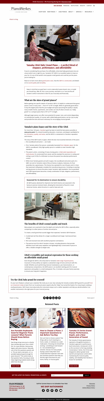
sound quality (32, 83)
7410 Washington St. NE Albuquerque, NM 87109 (17, 387)
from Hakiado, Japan (67, 145)
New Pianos (52, 12)
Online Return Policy (88, 388)
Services (79, 12)
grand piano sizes (47, 81)
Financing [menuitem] (66, 5)
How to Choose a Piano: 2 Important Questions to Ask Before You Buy (51, 332)
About (71, 12)
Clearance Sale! (66, 2)
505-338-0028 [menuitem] (58, 5)
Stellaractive (66, 399)
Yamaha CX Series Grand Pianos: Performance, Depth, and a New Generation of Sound (80, 333)
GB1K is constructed (65, 81)
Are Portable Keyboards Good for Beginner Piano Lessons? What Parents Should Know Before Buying (22, 334)
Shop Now (42, 12)
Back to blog (14, 19)
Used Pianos (63, 12)
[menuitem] (94, 5)
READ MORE (15, 366)
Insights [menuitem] (82, 5)
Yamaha (42, 130)
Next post (91, 298)
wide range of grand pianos (65, 261)
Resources (89, 12)
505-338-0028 (13, 390)
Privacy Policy (91, 386)
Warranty (92, 383)
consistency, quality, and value (35, 134)
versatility (42, 83)
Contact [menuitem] (89, 5)
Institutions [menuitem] (74, 5)
